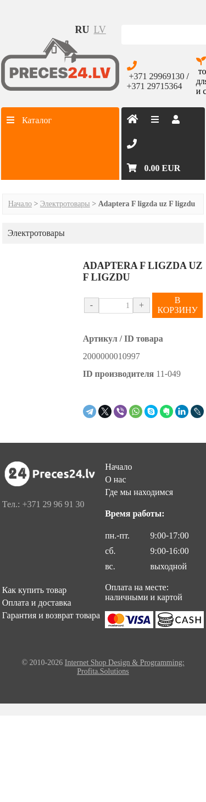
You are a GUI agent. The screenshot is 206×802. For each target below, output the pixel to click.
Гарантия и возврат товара (51, 615)
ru (82, 29)
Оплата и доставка (36, 602)
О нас (115, 479)
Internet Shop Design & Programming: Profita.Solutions (125, 666)
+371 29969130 (157, 76)
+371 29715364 (154, 86)
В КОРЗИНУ (177, 305)
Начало (20, 204)
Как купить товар (34, 590)
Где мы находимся (139, 492)
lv (100, 29)
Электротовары (65, 204)
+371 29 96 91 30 (53, 504)
